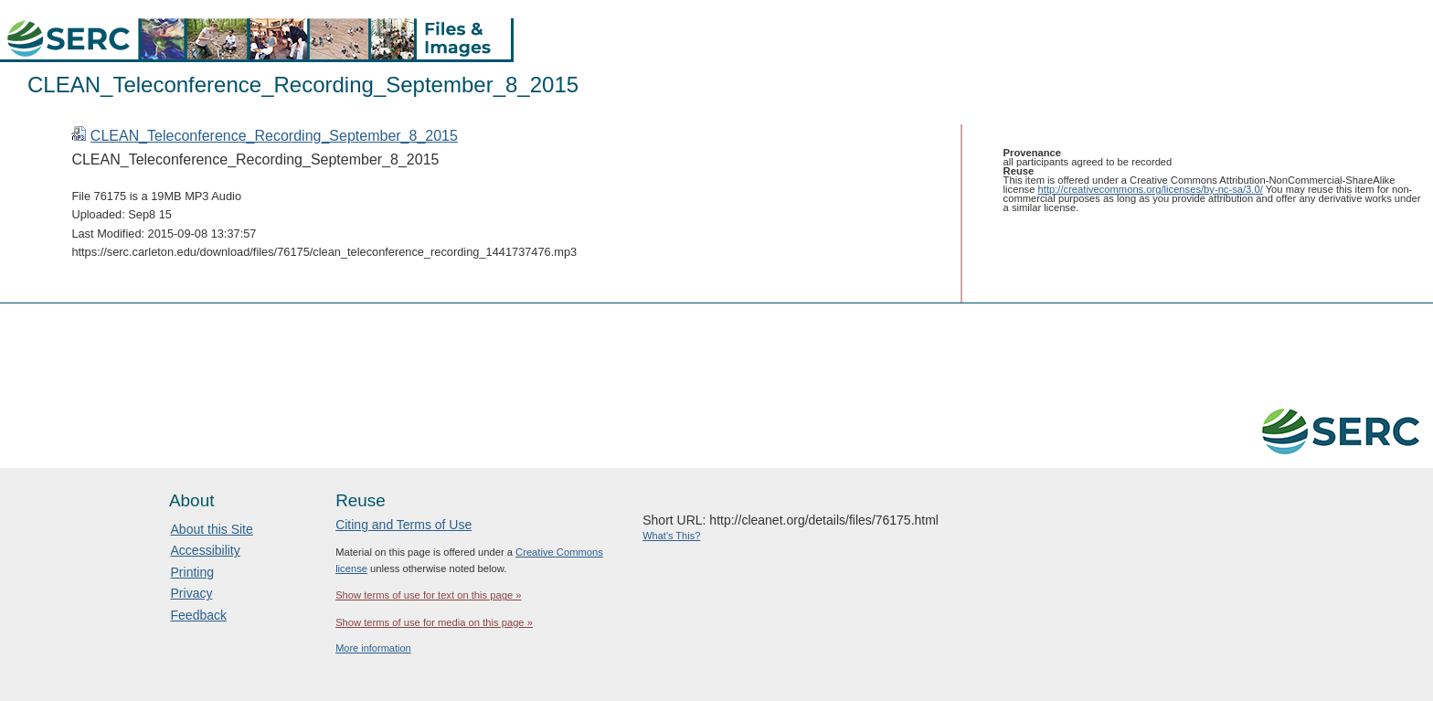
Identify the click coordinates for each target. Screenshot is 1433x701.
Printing (192, 572)
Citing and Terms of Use (403, 524)
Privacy (192, 593)
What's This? (671, 535)
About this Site (212, 529)
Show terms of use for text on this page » (428, 594)
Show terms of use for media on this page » (434, 622)
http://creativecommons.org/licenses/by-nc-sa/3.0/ (1150, 189)
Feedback (199, 615)
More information (373, 648)
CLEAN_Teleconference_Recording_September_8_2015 (274, 135)
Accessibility (205, 550)
